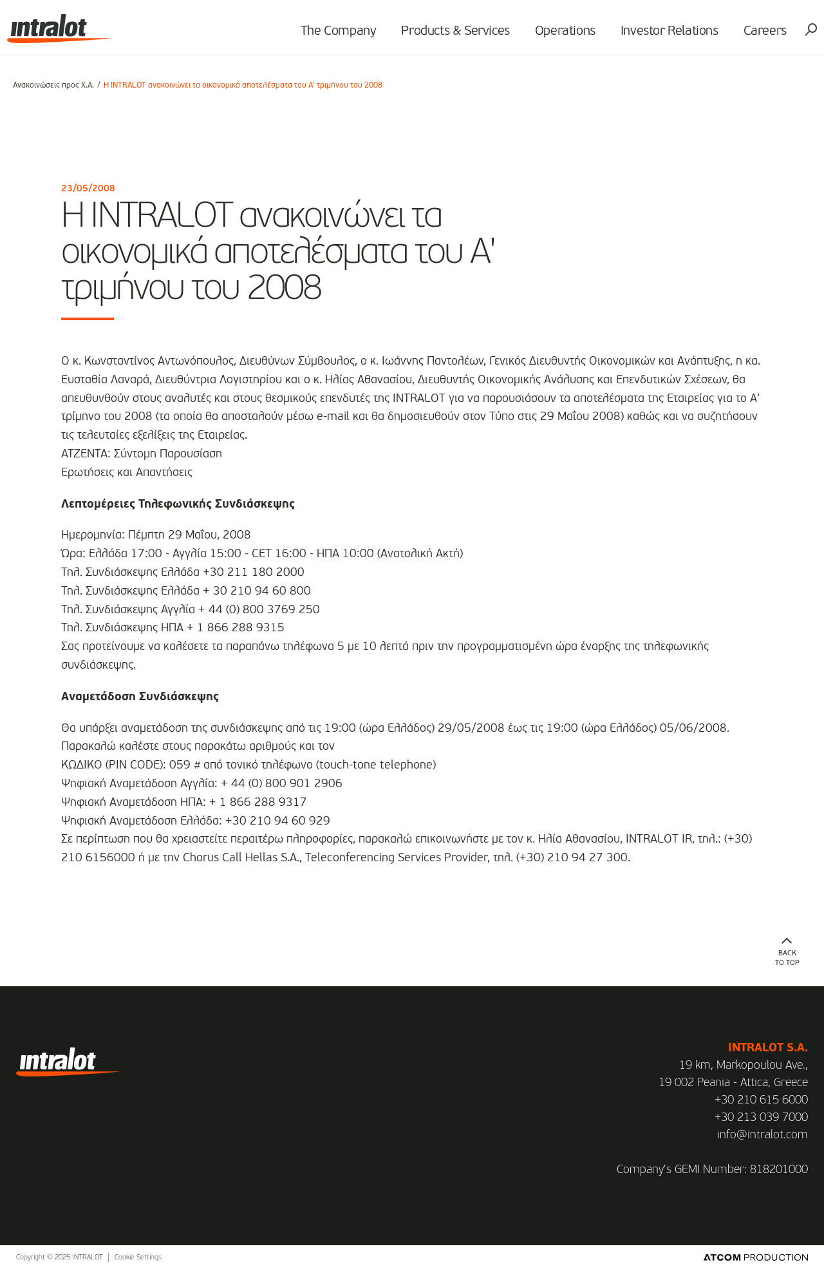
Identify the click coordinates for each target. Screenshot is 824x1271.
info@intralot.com (762, 1135)
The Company (333, 36)
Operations (559, 36)
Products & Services (450, 36)
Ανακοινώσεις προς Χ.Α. (53, 86)
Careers (759, 36)
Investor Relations (664, 36)
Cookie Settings (138, 1257)
